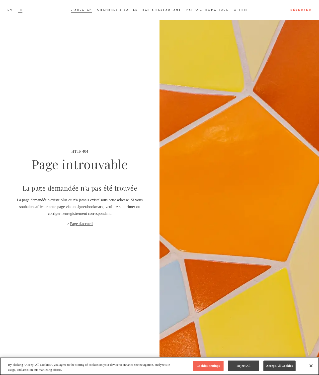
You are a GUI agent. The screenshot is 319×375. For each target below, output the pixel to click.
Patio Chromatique (207, 9)
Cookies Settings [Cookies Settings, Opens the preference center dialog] (208, 366)
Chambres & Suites (117, 9)
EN (10, 9)
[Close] (311, 365)
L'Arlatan (81, 9)
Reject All (243, 366)
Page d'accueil (81, 224)
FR (20, 9)
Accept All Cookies (279, 366)
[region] (159, 366)
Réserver (301, 9)
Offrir (241, 9)
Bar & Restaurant (162, 9)
